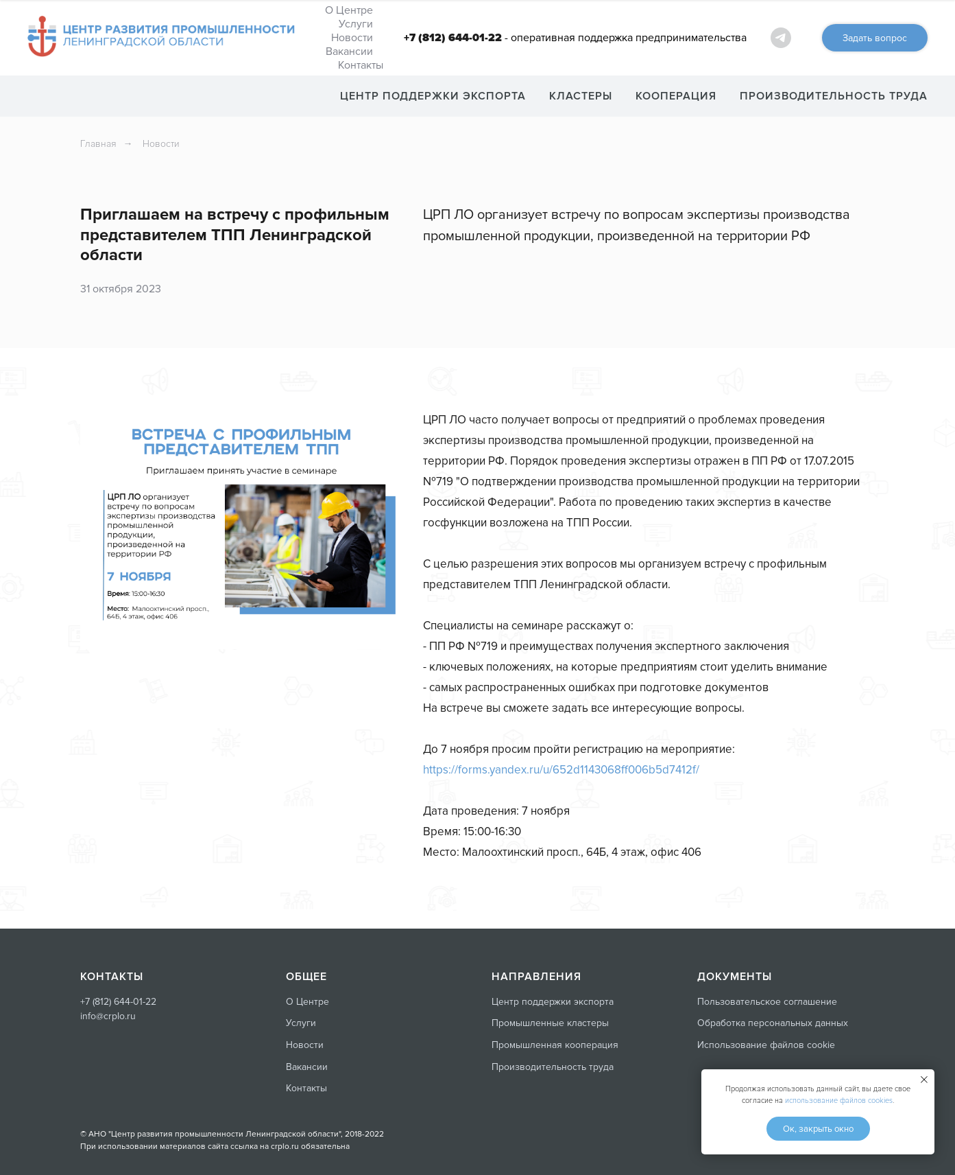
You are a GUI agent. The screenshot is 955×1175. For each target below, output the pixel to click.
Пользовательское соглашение (767, 1002)
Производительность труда (553, 1067)
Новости (352, 38)
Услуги (356, 24)
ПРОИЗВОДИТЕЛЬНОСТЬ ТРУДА (834, 96)
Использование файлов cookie (766, 1045)
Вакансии (349, 51)
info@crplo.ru (108, 1016)
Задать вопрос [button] (875, 38)
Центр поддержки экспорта (553, 1002)
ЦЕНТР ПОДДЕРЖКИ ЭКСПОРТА (433, 96)
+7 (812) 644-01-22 (453, 38)
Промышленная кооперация (555, 1045)
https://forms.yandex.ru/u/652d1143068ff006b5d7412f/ (561, 770)
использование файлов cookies (839, 1100)
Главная (98, 144)
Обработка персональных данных (772, 1023)
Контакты (360, 65)
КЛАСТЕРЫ (580, 96)
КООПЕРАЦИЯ (676, 96)
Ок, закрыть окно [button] (818, 1129)
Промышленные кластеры (550, 1023)
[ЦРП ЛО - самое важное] (781, 37)
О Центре (349, 10)
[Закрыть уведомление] (924, 1079)
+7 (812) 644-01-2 (115, 1002)
